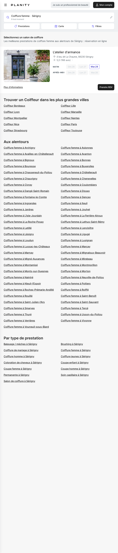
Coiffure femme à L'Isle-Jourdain (23, 215)
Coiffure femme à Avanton (76, 153)
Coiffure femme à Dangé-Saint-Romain (26, 190)
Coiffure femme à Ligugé (75, 234)
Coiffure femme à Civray (18, 184)
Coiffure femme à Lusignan (77, 240)
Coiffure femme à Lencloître (77, 228)
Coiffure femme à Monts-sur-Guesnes (26, 271)
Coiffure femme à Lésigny (19, 234)
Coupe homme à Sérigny (75, 368)
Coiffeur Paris (69, 124)
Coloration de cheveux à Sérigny (23, 362)
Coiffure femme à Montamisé (21, 265)
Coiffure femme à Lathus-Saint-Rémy (82, 221)
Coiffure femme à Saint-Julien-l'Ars (24, 302)
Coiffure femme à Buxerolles (77, 166)
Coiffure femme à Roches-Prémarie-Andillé (29, 289)
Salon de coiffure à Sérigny (19, 381)
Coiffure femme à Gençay (76, 197)
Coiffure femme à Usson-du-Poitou (81, 314)
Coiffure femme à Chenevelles (78, 178)
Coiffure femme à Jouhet (75, 209)
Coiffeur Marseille (71, 111)
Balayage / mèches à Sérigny (20, 344)
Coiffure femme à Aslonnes (77, 147)
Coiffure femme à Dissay (75, 190)
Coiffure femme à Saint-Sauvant (79, 302)
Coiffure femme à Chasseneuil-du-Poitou (28, 172)
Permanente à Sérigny (16, 374)
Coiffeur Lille (68, 105)
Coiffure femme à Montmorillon (79, 265)
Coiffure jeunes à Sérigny (75, 356)
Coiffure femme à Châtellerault (79, 172)
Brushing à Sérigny (72, 344)
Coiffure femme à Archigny (19, 147)
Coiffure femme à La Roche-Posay (24, 221)
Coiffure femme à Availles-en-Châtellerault (29, 153)
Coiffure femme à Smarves (19, 308)
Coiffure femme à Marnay (18, 252)
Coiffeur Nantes (70, 118)
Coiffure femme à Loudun (19, 240)
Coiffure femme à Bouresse (20, 166)
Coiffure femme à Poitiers (76, 283)
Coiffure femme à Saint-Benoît (78, 295)
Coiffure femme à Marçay (75, 246)
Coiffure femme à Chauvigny (20, 178)
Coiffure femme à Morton (75, 271)
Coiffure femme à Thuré (17, 314)
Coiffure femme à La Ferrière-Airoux (82, 215)
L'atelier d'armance (66, 52)
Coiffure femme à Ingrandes (20, 203)
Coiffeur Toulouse (71, 130)
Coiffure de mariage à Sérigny (21, 350)
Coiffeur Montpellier (15, 118)
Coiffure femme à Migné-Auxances (24, 258)
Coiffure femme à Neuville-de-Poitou (82, 277)
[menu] (5, 5)
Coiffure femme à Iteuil (74, 203)
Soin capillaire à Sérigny (75, 374)
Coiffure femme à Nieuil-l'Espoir (22, 283)
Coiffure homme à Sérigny (19, 356)
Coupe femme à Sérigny (18, 368)
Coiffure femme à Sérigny (76, 350)
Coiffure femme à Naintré (18, 277)
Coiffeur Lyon (12, 111)
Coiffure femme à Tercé (74, 308)
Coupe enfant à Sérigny (74, 362)
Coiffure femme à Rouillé (18, 295)
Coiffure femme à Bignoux (19, 160)
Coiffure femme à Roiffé (75, 289)
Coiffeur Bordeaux (14, 105)
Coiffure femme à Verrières (19, 320)
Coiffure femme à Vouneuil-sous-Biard (26, 326)
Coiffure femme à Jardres (18, 209)
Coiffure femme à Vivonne (76, 320)
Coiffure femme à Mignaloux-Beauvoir (83, 252)
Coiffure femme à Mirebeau (77, 258)
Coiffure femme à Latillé (17, 228)
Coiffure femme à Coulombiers (79, 184)
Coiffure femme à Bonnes (76, 160)
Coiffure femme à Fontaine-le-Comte (25, 197)
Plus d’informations (13, 87)
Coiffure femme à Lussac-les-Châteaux (27, 246)
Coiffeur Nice (11, 124)
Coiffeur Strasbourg (15, 130)
